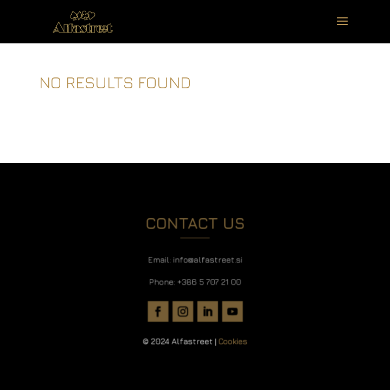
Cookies (230, 337)
